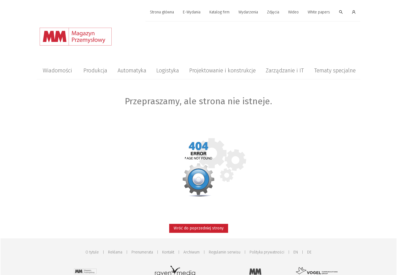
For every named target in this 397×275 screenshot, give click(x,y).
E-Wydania (191, 12)
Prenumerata (142, 252)
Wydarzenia (248, 12)
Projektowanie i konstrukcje (222, 70)
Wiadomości (57, 70)
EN (295, 252)
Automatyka (132, 70)
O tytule (92, 252)
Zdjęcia (273, 12)
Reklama (115, 252)
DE (309, 252)
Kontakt (168, 252)
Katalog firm (219, 12)
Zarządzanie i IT (285, 70)
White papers (319, 12)
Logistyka (167, 70)
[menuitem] (161, 12)
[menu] (198, 12)
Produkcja (95, 70)
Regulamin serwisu (224, 252)
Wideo (293, 12)
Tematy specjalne (335, 70)
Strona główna (162, 12)
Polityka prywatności (267, 252)
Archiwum (191, 252)
